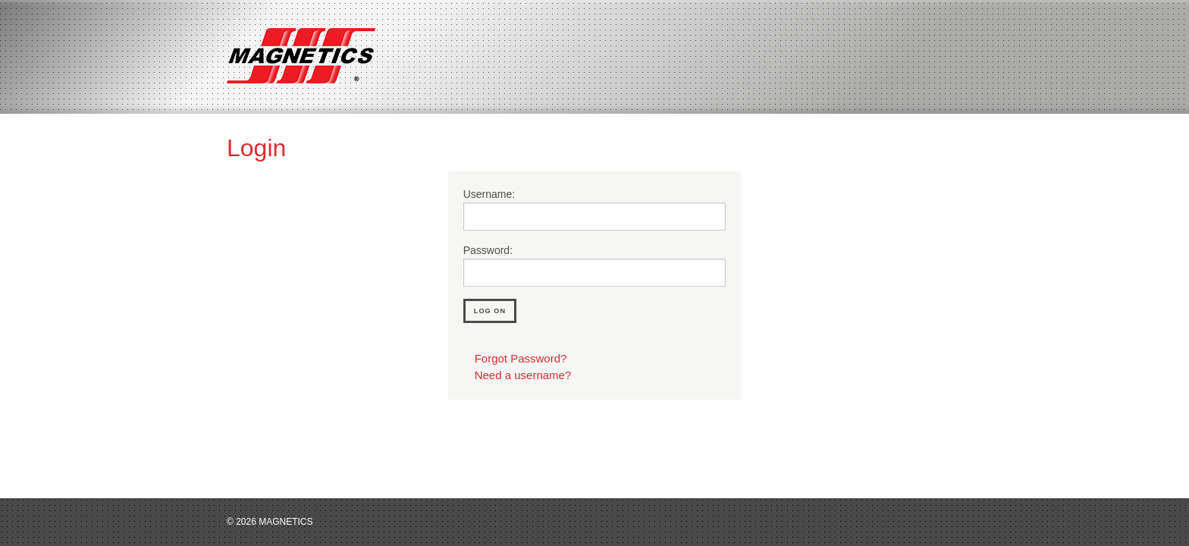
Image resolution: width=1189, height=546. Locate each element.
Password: (488, 250)
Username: (489, 194)
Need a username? (523, 375)
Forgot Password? (521, 358)
